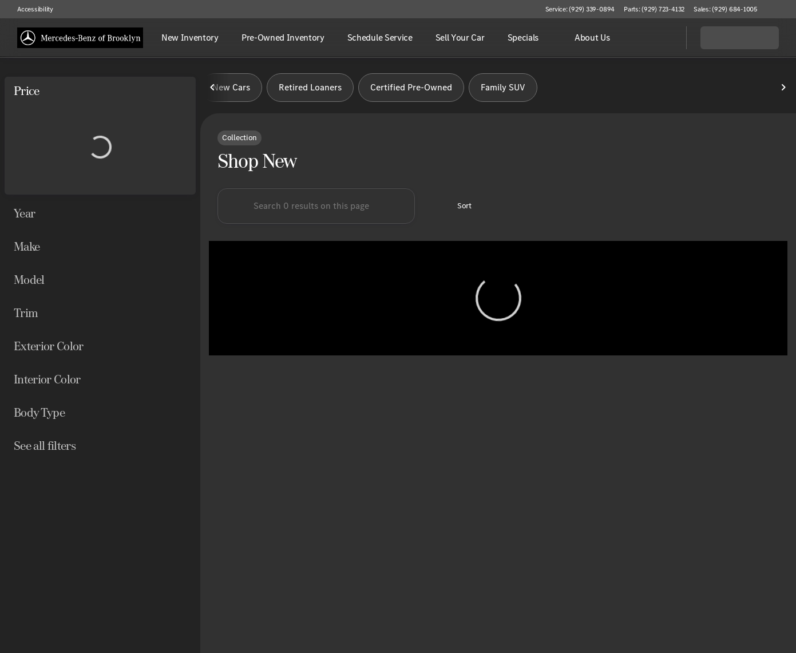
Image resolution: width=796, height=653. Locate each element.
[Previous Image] (212, 87)
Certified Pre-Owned (411, 87)
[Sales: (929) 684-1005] (725, 9)
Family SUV (503, 87)
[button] (782, 9)
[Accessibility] (30, 9)
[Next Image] (783, 87)
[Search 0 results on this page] (316, 206)
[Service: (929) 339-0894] (580, 9)
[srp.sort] (458, 206)
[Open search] (663, 38)
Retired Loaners (310, 87)
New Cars (231, 87)
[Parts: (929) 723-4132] (654, 9)
